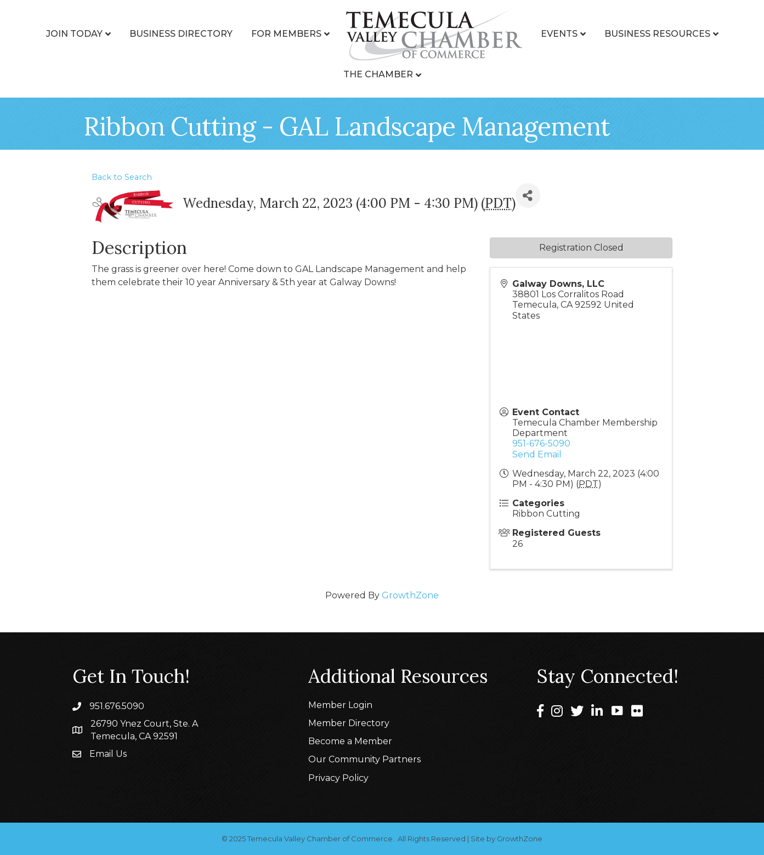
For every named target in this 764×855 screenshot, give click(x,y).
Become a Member (350, 741)
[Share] (528, 195)
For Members (286, 34)
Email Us (108, 754)
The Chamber (378, 74)
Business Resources (657, 34)
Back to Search (122, 177)
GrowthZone (410, 595)
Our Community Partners (364, 759)
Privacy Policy (338, 778)
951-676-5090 (541, 443)
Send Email (537, 454)
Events (559, 34)
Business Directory (181, 34)
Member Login (340, 705)
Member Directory (348, 723)
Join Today (74, 34)
